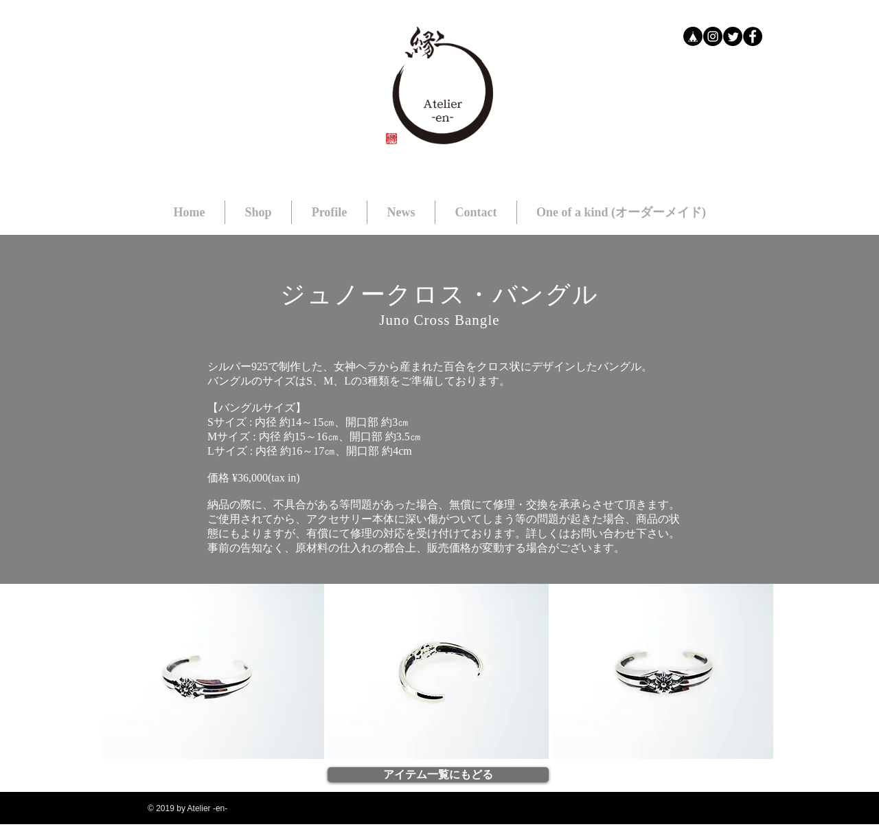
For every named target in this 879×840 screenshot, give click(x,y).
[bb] (693, 36)
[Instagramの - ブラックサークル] (712, 36)
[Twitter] (732, 36)
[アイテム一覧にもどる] (438, 774)
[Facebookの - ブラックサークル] (752, 36)
